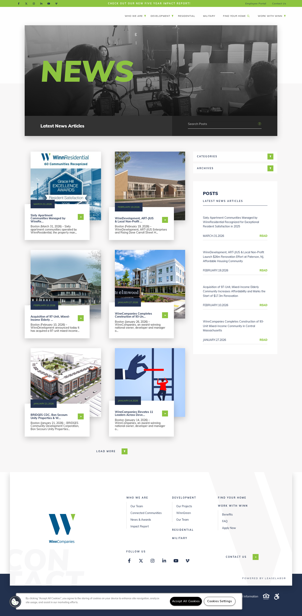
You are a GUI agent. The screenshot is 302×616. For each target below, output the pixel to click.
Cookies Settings (219, 601)
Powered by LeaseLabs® (264, 578)
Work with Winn (272, 15)
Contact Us (279, 3)
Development (162, 15)
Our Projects (184, 506)
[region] (129, 601)
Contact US (239, 557)
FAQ (225, 521)
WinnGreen (183, 513)
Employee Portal (255, 3)
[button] (15, 601)
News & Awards (140, 519)
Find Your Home (236, 15)
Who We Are (135, 15)
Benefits (227, 514)
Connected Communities (146, 513)
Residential (186, 15)
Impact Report (139, 526)
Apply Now (229, 528)
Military (209, 15)
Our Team (136, 506)
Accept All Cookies (186, 601)
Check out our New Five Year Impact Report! (149, 3)
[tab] (235, 156)
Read (263, 236)
